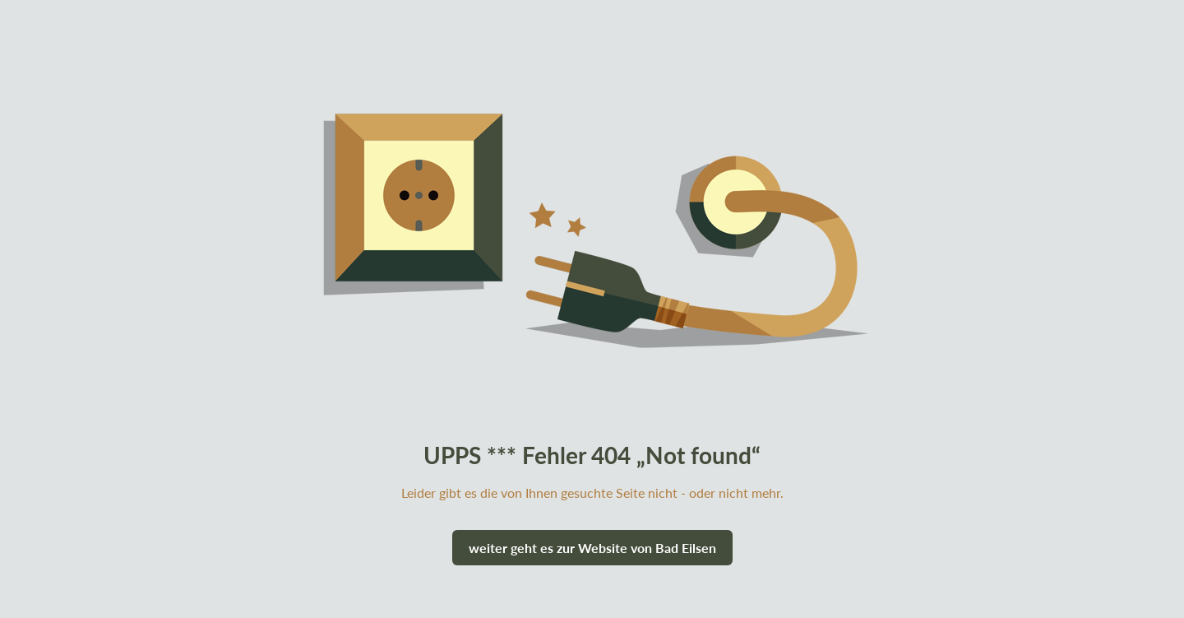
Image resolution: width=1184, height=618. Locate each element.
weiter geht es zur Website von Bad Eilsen (592, 547)
